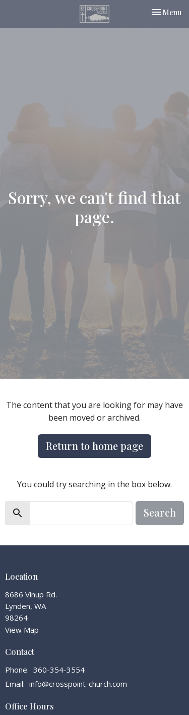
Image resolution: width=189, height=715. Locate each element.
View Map (22, 630)
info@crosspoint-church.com (78, 684)
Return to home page (94, 445)
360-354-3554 (59, 670)
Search (160, 512)
